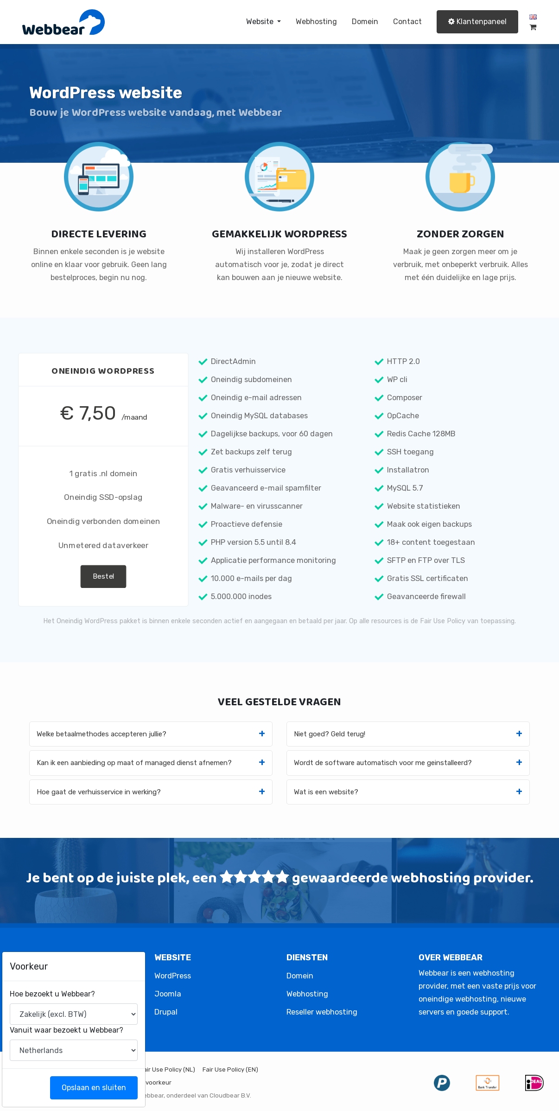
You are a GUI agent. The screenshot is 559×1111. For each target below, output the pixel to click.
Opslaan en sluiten (101, 1087)
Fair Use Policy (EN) (230, 1069)
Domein (365, 21)
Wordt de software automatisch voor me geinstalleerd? (383, 763)
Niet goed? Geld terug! (329, 734)
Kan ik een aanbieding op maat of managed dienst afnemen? (134, 763)
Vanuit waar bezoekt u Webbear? (73, 1030)
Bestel (103, 576)
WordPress (172, 975)
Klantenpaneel (477, 21)
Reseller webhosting (321, 1012)
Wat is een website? (326, 792)
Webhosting (316, 21)
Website (260, 21)
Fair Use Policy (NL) (167, 1069)
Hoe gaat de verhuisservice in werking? (99, 792)
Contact (407, 21)
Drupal (166, 1012)
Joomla (167, 994)
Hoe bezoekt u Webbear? (59, 994)
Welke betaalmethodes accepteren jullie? (101, 734)
